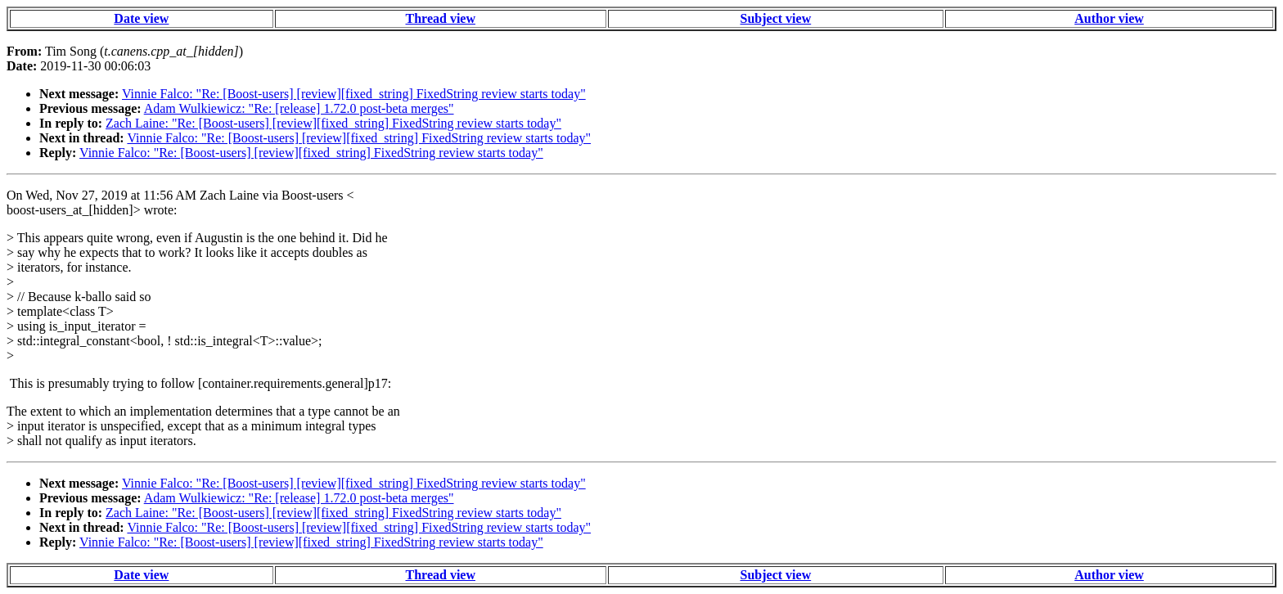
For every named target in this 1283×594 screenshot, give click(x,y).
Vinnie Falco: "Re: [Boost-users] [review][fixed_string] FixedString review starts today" (354, 94)
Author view (1109, 18)
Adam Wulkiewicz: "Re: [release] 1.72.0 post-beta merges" (299, 108)
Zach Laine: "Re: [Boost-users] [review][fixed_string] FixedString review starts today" (333, 123)
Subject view (776, 18)
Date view (141, 18)
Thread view (440, 18)
